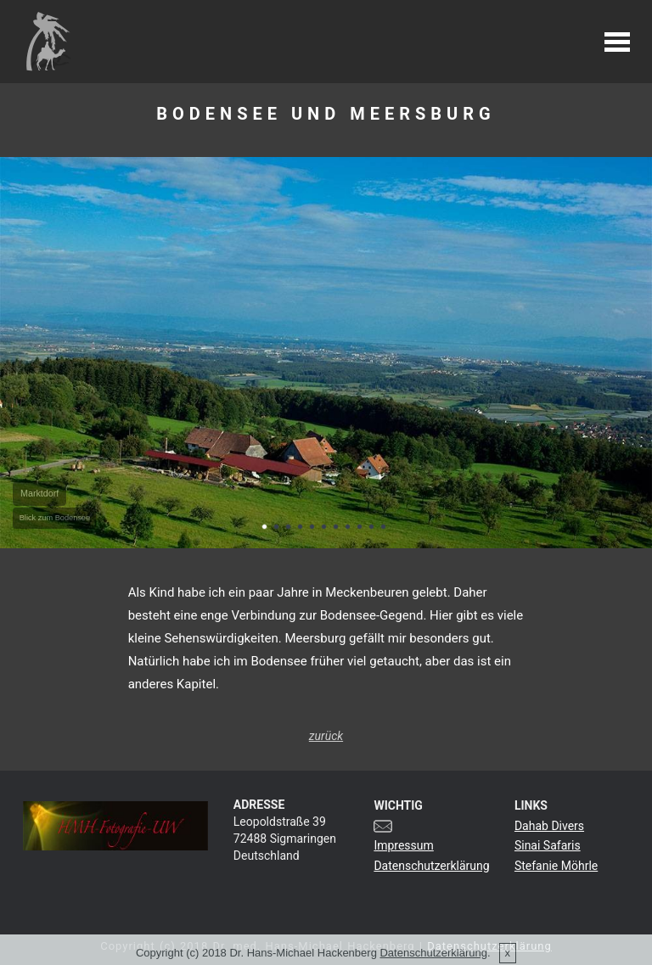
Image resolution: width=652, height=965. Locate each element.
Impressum (403, 845)
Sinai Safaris (547, 845)
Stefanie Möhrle (556, 865)
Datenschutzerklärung (431, 865)
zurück (326, 736)
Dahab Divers (549, 826)
